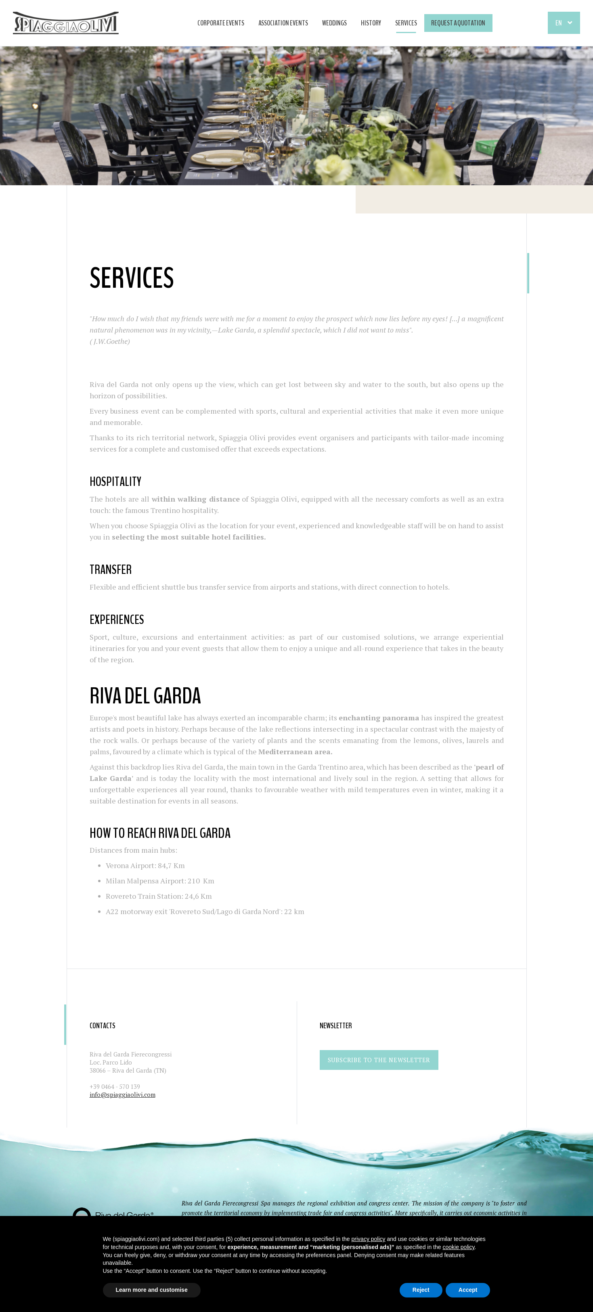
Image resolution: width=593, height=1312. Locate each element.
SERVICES (406, 23)
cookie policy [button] (458, 1247)
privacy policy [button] (369, 1239)
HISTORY (371, 23)
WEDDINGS (334, 23)
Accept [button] (468, 1290)
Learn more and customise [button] (152, 1290)
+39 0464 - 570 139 (115, 1086)
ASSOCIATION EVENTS (283, 23)
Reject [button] (421, 1290)
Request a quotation (458, 23)
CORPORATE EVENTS (220, 23)
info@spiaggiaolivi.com (122, 1094)
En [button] (558, 23)
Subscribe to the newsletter (379, 1060)
